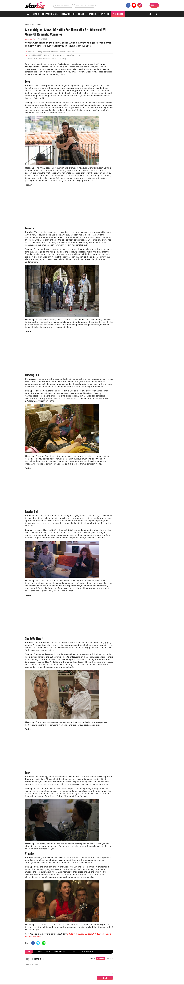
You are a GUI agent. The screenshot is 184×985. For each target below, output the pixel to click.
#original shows (59, 951)
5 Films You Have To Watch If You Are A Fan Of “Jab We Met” (68, 935)
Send (105, 978)
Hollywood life (68, 13)
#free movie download (63, 6)
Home (27, 25)
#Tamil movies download (85, 6)
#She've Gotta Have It (87, 951)
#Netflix (39, 951)
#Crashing (72, 951)
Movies (36, 13)
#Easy (48, 951)
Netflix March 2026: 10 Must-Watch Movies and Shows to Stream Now (54, 55)
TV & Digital (117, 13)
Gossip (81, 13)
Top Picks (92, 13)
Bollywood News (50, 13)
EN (152, 5)
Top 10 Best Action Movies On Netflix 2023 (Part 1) (47, 59)
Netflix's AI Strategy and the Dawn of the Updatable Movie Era (51, 52)
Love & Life (104, 13)
